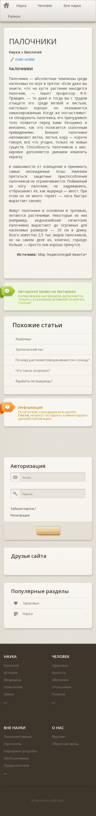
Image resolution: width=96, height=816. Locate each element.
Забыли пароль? (23, 508)
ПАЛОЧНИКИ (33, 41)
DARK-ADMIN (25, 59)
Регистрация (20, 515)
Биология (32, 52)
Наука (14, 52)
